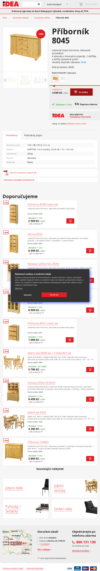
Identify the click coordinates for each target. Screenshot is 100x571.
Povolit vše (53, 295)
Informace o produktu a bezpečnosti (19, 179)
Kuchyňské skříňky (42, 18)
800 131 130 (86, 542)
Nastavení (27, 295)
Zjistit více (19, 288)
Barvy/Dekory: (59, 73)
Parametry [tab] (12, 135)
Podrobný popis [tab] (33, 135)
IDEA (5, 18)
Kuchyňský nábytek (20, 18)
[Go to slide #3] (39, 80)
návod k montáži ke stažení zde (20, 172)
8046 (83, 62)
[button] (57, 4)
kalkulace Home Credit (76, 124)
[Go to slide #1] (11, 80)
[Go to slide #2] (25, 80)
